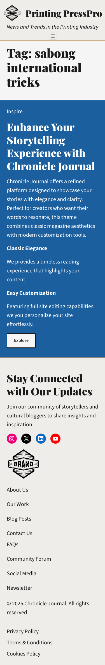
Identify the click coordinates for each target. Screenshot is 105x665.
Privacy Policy (23, 631)
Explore (21, 340)
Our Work (18, 504)
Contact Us (19, 533)
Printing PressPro (63, 13)
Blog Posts (19, 519)
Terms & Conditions (29, 643)
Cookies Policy (23, 654)
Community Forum (29, 559)
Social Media (21, 573)
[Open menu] (52, 36)
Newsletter (19, 588)
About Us (17, 490)
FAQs (12, 544)
